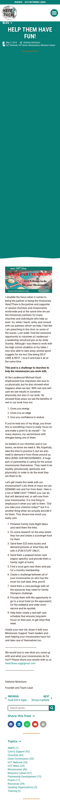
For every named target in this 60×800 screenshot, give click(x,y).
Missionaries (34, 45)
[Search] (52, 708)
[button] (54, 13)
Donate (18, 2)
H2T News (23, 45)
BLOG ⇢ (7, 22)
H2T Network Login (35, 2)
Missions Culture (48, 45)
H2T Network (11, 45)
